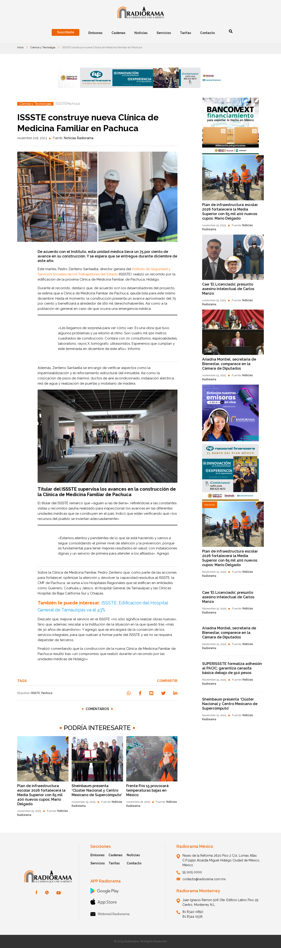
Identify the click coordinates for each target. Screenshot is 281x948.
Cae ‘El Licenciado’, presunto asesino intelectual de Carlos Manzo (228, 289)
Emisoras (97, 855)
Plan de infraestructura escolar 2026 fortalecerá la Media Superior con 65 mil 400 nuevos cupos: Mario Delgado (41, 795)
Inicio (20, 47)
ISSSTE (35, 693)
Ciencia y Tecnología (42, 47)
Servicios (97, 863)
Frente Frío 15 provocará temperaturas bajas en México (147, 790)
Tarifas (114, 863)
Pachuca (46, 693)
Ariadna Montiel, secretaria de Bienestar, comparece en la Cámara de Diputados (229, 364)
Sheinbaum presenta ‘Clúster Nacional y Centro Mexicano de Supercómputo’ (97, 790)
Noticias (133, 855)
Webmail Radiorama (110, 914)
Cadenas (115, 855)
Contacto (134, 863)
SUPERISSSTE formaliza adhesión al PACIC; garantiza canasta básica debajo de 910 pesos (232, 668)
